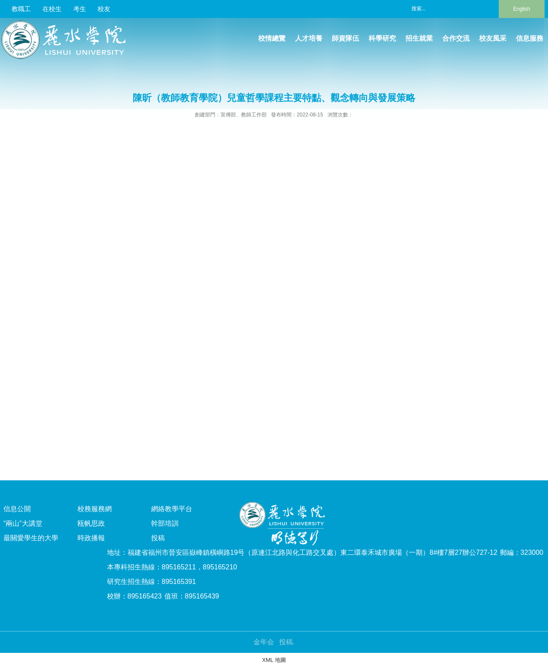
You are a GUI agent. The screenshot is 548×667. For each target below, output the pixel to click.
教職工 (21, 8)
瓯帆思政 (91, 523)
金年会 (263, 642)
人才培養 (308, 38)
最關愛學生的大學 (30, 538)
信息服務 (529, 38)
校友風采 (492, 38)
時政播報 (91, 538)
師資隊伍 (345, 38)
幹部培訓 (165, 523)
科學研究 (382, 38)
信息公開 (17, 508)
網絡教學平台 (171, 508)
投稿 (158, 538)
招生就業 (419, 38)
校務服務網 (94, 508)
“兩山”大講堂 (22, 523)
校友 (104, 8)
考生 (79, 8)
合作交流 (456, 38)
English (521, 9)
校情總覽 (272, 38)
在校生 (52, 8)
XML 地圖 (274, 660)
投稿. (287, 642)
